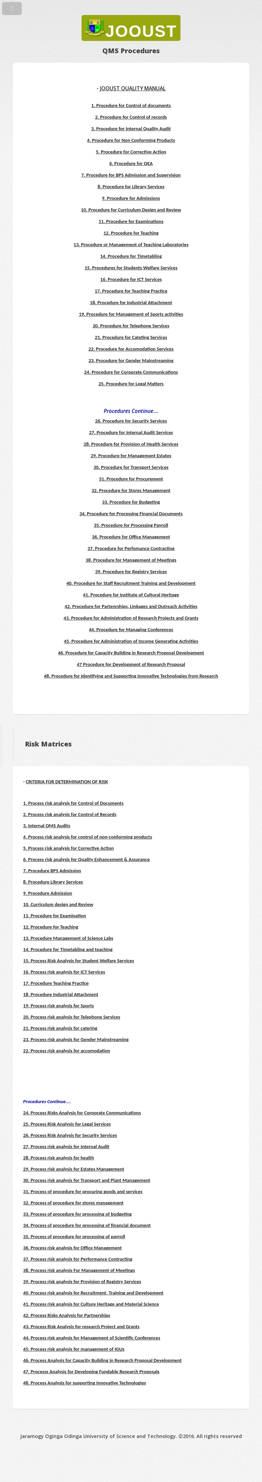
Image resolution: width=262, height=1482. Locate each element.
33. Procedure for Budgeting (131, 502)
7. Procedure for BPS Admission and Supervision (130, 175)
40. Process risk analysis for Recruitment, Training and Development (93, 1293)
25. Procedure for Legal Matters (131, 384)
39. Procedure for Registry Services (131, 571)
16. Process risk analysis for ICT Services (64, 972)
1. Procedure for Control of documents (131, 105)
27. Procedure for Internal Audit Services (131, 432)
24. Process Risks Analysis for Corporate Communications (82, 1113)
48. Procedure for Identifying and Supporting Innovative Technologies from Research (131, 676)
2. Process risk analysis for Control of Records (69, 814)
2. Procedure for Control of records (131, 117)
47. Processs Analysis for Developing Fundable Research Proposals (91, 1371)
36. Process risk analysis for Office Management (72, 1248)
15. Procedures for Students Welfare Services (131, 268)
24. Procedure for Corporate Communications (131, 372)
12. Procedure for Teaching (131, 233)
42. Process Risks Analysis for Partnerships (66, 1315)
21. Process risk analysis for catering (60, 1028)
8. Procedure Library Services (53, 882)
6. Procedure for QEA (130, 163)
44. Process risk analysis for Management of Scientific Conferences (91, 1338)
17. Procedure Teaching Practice (56, 983)
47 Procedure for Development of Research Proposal (131, 664)
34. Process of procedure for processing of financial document (87, 1225)
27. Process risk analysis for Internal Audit (66, 1146)
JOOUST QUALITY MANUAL (133, 88)
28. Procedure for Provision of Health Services (131, 444)
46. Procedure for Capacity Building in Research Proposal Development (131, 653)
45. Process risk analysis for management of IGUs (74, 1349)
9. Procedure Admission (47, 893)
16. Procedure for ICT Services (131, 279)
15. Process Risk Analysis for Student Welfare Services (78, 961)
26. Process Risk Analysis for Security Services (70, 1135)
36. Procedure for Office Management (131, 537)
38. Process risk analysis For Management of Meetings (79, 1270)
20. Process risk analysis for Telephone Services (71, 1017)
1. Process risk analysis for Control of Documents (73, 803)
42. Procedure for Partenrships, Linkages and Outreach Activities (131, 606)
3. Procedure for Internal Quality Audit (131, 128)
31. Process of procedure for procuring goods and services (83, 1191)
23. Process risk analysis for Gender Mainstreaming (76, 1039)
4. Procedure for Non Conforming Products (131, 140)
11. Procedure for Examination (54, 916)
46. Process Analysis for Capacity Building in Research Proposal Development (102, 1360)
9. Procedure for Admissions (131, 198)
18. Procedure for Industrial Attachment (131, 302)
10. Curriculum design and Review (58, 904)
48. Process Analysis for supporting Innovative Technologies (84, 1383)
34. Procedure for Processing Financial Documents (131, 513)
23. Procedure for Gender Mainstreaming (130, 360)
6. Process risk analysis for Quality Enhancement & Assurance (86, 859)
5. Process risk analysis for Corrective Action (68, 848)
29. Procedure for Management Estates (131, 456)
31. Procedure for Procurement (131, 479)
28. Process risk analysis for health (58, 1158)
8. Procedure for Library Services (131, 186)
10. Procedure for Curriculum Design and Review (131, 210)
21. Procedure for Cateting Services (131, 337)
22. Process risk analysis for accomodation (66, 1051)
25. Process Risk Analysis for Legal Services (67, 1124)
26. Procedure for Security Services (131, 421)
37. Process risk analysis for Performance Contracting (77, 1259)
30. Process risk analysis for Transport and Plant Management (86, 1180)
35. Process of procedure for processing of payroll (74, 1236)
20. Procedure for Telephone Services (131, 326)
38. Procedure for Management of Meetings (131, 560)
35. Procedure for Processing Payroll (131, 525)
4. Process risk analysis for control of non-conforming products (87, 837)
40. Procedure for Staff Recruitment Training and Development (131, 583)
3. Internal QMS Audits (46, 825)
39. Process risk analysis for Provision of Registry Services (82, 1281)
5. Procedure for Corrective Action (131, 152)
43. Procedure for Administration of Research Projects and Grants (130, 618)
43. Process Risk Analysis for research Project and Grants (81, 1326)
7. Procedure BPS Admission (52, 871)
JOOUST (141, 31)
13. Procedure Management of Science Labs (68, 938)
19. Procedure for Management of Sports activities (131, 314)
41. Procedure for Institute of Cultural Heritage (131, 595)
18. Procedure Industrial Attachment (60, 994)
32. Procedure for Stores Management (130, 490)
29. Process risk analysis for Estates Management (73, 1169)
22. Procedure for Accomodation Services (131, 349)
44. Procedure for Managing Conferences (131, 629)
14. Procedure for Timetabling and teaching (68, 949)
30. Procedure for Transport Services (131, 467)
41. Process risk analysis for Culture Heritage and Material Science (91, 1304)
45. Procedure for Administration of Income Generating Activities (131, 641)
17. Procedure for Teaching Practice (130, 291)
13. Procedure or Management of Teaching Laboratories (130, 244)
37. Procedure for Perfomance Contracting (131, 548)
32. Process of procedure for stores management (73, 1203)
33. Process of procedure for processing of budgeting (77, 1214)
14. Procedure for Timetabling (131, 256)
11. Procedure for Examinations (131, 221)
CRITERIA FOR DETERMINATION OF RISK (67, 782)
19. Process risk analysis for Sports (58, 1006)
